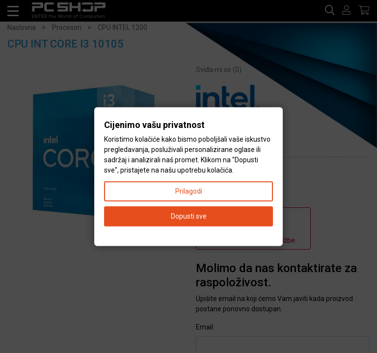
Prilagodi (188, 191)
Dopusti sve (189, 216)
